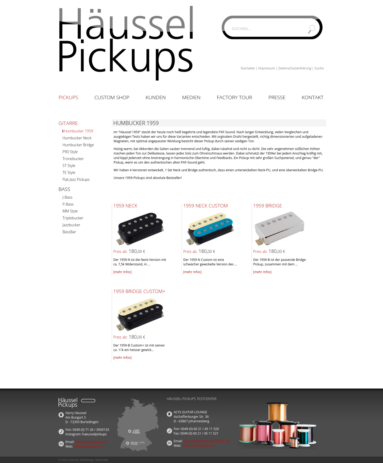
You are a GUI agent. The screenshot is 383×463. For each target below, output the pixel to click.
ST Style (69, 165)
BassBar (69, 231)
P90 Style (70, 151)
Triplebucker (73, 217)
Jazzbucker (71, 224)
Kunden (155, 97)
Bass (64, 189)
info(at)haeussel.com (90, 442)
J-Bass (67, 197)
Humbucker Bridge (78, 144)
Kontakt (312, 97)
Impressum (266, 68)
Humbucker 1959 (78, 131)
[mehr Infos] (122, 272)
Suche (319, 68)
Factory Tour (234, 97)
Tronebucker (73, 158)
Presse (276, 97)
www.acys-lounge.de (198, 445)
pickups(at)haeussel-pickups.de (207, 441)
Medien (191, 97)
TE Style (69, 172)
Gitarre (68, 123)
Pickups (68, 97)
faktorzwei (101, 460)
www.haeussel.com (88, 446)
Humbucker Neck (77, 137)
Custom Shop (111, 97)
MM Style (70, 211)
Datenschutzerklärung (294, 68)
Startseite (247, 68)
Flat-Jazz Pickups (76, 179)
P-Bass (68, 204)
